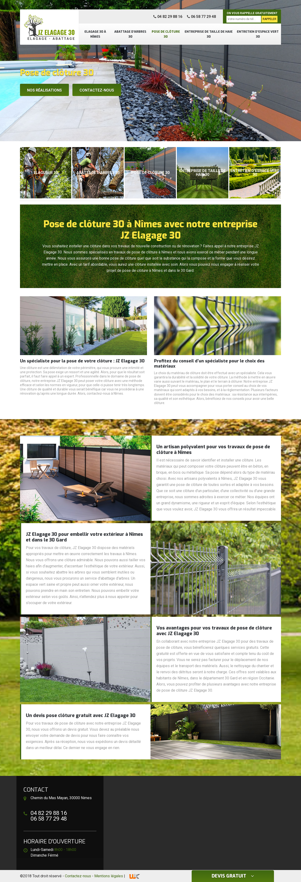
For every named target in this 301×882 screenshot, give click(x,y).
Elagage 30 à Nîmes (95, 34)
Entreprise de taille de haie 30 (209, 34)
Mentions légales (108, 876)
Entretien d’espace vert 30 (258, 34)
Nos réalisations (44, 90)
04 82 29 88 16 (167, 16)
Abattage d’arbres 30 (130, 34)
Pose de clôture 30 (166, 34)
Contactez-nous (96, 90)
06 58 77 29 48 (201, 16)
